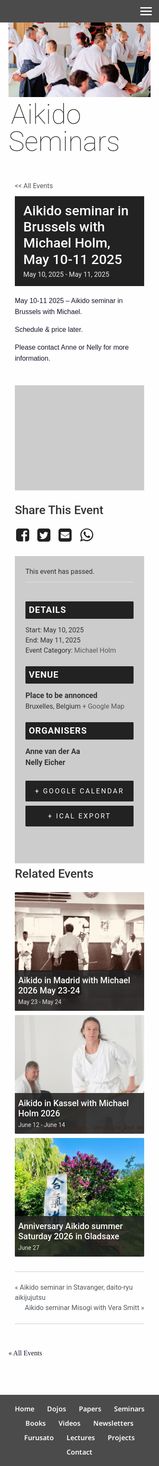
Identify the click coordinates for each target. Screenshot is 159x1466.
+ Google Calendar (79, 791)
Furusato (39, 1437)
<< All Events (34, 186)
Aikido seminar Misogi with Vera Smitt (84, 1308)
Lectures (81, 1437)
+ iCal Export (79, 816)
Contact (79, 1452)
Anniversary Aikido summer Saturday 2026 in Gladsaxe (70, 1231)
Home (24, 1408)
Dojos (56, 1408)
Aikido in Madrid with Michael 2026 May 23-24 (74, 985)
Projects (121, 1437)
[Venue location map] (79, 436)
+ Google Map (103, 706)
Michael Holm (95, 650)
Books (35, 1423)
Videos (70, 1423)
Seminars (129, 1408)
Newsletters (113, 1423)
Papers (90, 1408)
